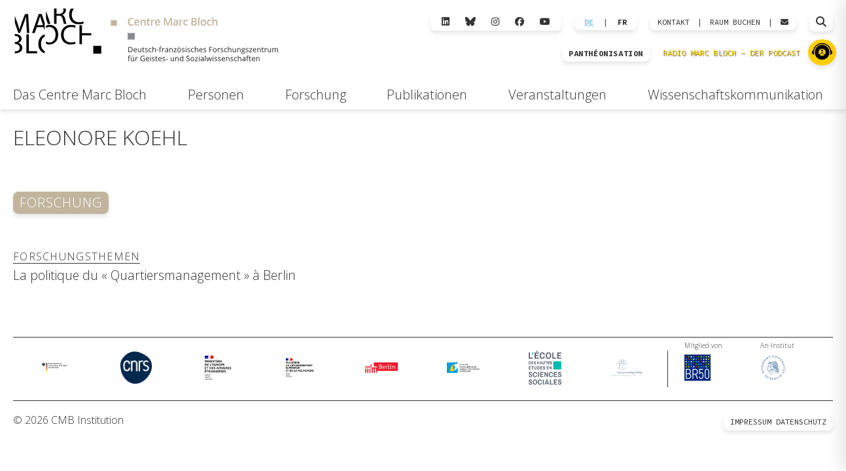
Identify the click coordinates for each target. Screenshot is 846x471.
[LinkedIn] (445, 22)
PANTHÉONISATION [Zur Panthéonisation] (606, 53)
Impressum (750, 422)
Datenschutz (801, 422)
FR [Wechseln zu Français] (622, 22)
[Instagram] (495, 22)
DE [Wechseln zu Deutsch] (588, 22)
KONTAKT (674, 22)
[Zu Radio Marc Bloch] (822, 52)
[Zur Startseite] (146, 37)
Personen (216, 94)
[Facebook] (519, 22)
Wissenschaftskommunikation (735, 94)
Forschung (315, 94)
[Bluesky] (470, 22)
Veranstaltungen (557, 94)
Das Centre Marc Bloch (80, 94)
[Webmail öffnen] (784, 22)
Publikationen (427, 94)
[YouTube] (545, 22)
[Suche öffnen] (821, 22)
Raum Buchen (735, 22)
